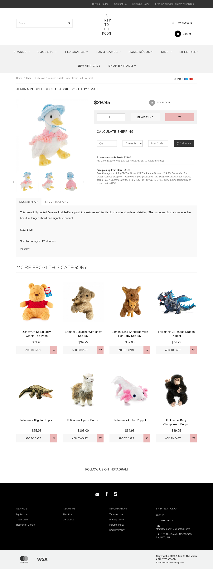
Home (19, 78)
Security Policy (117, 530)
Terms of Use (116, 514)
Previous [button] (13, 181)
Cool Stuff (47, 51)
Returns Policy (116, 524)
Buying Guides (100, 3)
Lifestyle (189, 51)
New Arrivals (88, 65)
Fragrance (76, 51)
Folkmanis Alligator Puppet (37, 420)
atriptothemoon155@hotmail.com (173, 527)
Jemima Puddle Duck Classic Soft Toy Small (70, 78)
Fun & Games (108, 51)
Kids (166, 51)
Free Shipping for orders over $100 (174, 3)
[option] (52, 135)
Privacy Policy (116, 519)
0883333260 (165, 520)
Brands (21, 51)
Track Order (22, 519)
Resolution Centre (25, 524)
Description (29, 201)
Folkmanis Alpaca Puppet (83, 420)
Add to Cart (33, 350)
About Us (67, 514)
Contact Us (120, 3)
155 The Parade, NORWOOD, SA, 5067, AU (174, 536)
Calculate (184, 143)
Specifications (56, 201)
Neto (182, 562)
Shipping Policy (140, 3)
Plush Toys (39, 78)
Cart (184, 34)
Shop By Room (122, 65)
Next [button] (84, 181)
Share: (185, 79)
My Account (182, 22)
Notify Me (145, 117)
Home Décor (140, 51)
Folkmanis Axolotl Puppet (130, 420)
